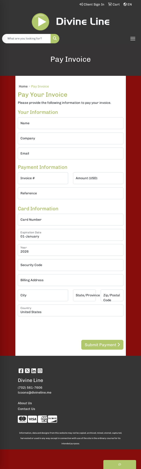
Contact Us (26, 409)
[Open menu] (133, 39)
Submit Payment (102, 344)
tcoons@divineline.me (34, 392)
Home (23, 86)
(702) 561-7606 (30, 388)
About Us (25, 403)
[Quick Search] (26, 38)
